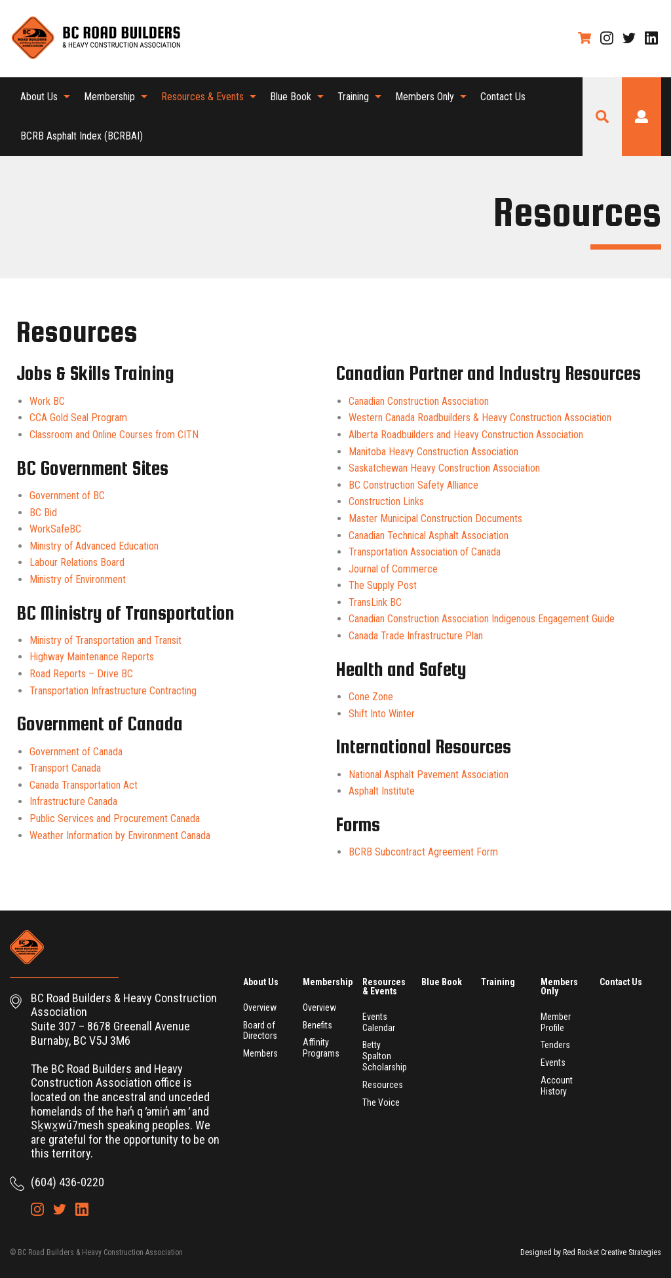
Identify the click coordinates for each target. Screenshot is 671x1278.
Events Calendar (378, 1022)
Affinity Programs (321, 1048)
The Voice (381, 1102)
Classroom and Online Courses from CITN (114, 434)
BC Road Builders (95, 39)
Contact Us (503, 96)
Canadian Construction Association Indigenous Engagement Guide (482, 618)
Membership (109, 96)
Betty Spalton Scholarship (384, 1056)
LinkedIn (651, 38)
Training (353, 96)
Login (641, 116)
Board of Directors (260, 1031)
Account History (557, 1086)
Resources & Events (202, 96)
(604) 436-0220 (67, 1182)
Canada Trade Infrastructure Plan (416, 636)
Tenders (555, 1045)
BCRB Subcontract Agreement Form (423, 852)
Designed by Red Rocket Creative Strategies (590, 1252)
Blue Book (290, 96)
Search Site (602, 116)
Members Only (424, 96)
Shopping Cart (584, 38)
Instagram (606, 38)
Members (260, 1053)
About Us (39, 96)
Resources (382, 1085)
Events (553, 1062)
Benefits (317, 1025)
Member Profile (556, 1022)
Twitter (629, 38)
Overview (260, 1007)
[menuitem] (41, 97)
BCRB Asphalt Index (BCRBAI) (81, 136)
